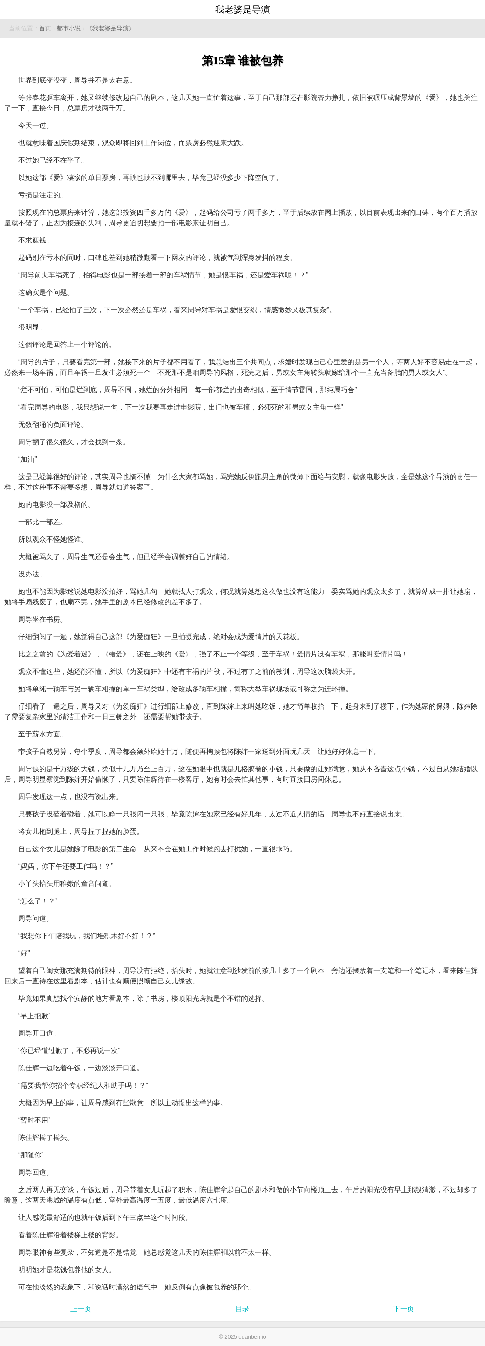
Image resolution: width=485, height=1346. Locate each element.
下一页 (403, 1309)
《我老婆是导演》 (110, 28)
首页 (45, 28)
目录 (242, 1309)
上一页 (80, 1309)
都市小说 (69, 28)
